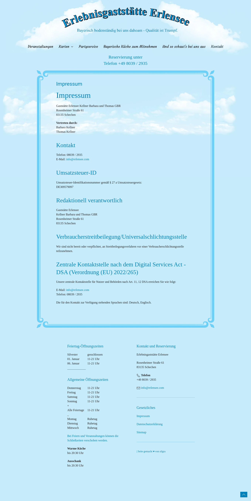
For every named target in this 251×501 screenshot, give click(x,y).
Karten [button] (66, 46)
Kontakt (217, 46)
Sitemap (141, 432)
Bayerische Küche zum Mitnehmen (130, 46)
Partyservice (88, 46)
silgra (162, 451)
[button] (243, 494)
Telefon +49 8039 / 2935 (125, 63)
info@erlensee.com (77, 159)
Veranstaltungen (40, 46)
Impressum (143, 416)
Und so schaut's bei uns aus (184, 46)
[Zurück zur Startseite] (125, 20)
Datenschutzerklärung (149, 424)
